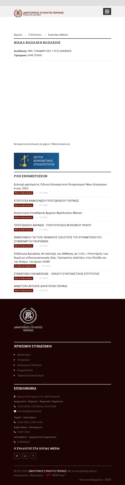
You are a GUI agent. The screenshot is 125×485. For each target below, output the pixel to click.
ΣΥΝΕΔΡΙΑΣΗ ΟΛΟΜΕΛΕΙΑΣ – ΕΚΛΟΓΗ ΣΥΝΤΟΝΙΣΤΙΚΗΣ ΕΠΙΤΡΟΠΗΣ (56, 273)
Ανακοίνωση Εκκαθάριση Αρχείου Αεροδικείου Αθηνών (48, 213)
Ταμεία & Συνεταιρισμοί (29, 375)
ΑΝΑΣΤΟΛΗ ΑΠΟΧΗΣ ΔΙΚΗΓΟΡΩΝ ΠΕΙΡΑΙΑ (40, 286)
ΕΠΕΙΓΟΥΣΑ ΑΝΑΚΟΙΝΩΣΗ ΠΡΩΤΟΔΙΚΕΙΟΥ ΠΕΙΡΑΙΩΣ (46, 200)
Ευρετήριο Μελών (58, 34)
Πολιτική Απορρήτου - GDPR (95, 479)
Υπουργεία (21, 359)
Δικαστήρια (22, 354)
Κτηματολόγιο (23, 370)
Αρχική (18, 34)
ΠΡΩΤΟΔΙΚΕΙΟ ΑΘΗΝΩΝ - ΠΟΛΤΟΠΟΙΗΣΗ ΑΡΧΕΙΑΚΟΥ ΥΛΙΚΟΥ (52, 225)
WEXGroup (54, 475)
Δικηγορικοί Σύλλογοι (28, 365)
